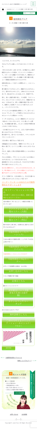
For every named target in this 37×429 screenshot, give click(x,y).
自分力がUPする (15, 13)
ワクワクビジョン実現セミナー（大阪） (18, 210)
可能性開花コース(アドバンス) (18, 248)
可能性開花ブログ (11, 9)
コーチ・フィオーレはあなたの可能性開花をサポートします (18, 183)
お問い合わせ (14, 414)
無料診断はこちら (18, 314)
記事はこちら (18, 280)
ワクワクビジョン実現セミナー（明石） (18, 218)
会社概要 (24, 414)
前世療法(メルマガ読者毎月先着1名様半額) (18, 292)
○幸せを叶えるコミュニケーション (18, 323)
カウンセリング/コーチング (18, 302)
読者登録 (8, 348)
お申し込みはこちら (18, 270)
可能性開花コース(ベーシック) (18, 233)
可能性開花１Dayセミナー (18, 260)
